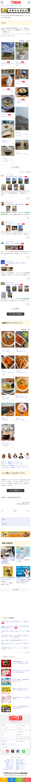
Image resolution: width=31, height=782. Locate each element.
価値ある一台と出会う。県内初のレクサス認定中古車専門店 (8, 559)
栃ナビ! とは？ (15, 721)
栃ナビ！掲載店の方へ (20, 741)
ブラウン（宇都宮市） (6, 351)
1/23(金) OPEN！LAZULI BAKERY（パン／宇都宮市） (15, 621)
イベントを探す (12, 780)
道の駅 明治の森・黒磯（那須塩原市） (15, 204)
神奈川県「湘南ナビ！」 (10, 766)
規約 (2, 734)
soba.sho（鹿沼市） (6, 398)
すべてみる (15, 589)
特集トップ (15, 511)
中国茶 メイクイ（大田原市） (21, 83)
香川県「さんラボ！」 (20, 765)
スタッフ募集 (4, 746)
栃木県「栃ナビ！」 (11, 759)
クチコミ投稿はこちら (15, 490)
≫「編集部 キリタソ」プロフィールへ (18, 465)
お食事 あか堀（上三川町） (21, 351)
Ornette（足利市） (5, 419)
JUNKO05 (18, 132)
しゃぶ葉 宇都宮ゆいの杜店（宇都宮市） (16, 263)
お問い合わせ (19, 734)
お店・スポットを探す (4, 780)
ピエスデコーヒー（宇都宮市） (22, 153)
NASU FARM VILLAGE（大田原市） (14, 176)
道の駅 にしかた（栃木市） (7, 116)
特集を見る (27, 780)
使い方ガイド (4, 731)
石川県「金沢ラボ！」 (10, 767)
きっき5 (3, 158)
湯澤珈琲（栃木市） (5, 141)
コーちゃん (18, 81)
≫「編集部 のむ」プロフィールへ (14, 461)
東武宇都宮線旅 (20, 558)
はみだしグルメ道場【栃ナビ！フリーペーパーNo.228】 (8, 579)
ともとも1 (18, 99)
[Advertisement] (15, 604)
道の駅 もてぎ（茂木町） (20, 419)
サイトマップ (4, 737)
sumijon (3, 140)
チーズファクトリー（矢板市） (8, 90)
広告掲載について (5, 741)
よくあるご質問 (19, 731)
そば (2, 510)
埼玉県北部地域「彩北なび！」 (8, 769)
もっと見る (26, 652)
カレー (28, 510)
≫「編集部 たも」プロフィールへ (14, 463)
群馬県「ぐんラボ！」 (10, 765)
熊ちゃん (17, 62)
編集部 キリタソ (5, 349)
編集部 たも (4, 418)
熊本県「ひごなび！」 (20, 759)
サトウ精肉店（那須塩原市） (21, 372)
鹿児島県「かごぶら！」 (21, 767)
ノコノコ (3, 62)
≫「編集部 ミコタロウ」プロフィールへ (19, 467)
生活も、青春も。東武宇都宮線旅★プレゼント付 (14, 640)
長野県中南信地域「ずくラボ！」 (23, 763)
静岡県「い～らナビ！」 (21, 766)
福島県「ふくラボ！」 (10, 762)
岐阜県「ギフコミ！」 (10, 763)
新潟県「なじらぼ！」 (20, 762)
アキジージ (4, 114)
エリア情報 (19, 780)
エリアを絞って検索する (15, 314)
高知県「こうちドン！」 (21, 769)
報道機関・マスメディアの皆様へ (8, 744)
